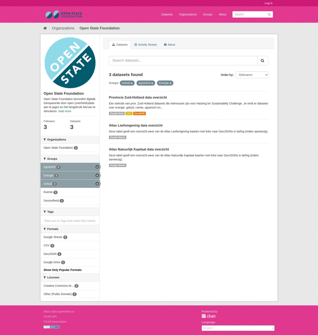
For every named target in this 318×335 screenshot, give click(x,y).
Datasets (167, 14)
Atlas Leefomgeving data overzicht (135, 125)
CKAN (208, 316)
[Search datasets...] (183, 60)
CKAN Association (55, 321)
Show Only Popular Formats (63, 270)
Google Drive (116, 113)
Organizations (188, 14)
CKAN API (50, 316)
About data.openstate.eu (58, 311)
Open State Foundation (100, 28)
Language (208, 322)
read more (64, 111)
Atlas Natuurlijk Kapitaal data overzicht (139, 149)
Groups (207, 14)
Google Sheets (117, 137)
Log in (269, 3)
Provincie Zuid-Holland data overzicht (138, 97)
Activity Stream (145, 44)
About (222, 14)
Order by (227, 74)
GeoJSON (139, 113)
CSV (129, 113)
